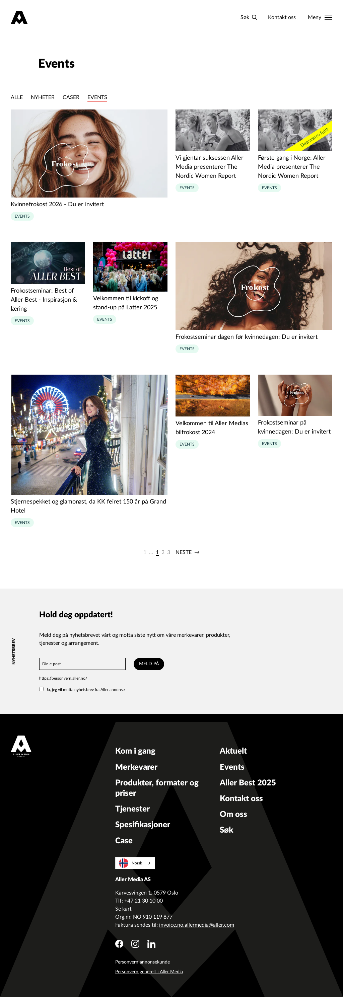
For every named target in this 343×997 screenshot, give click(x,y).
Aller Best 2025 (248, 783)
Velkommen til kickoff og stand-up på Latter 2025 (125, 303)
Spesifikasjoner (142, 825)
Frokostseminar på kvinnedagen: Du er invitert (294, 427)
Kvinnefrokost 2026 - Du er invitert (57, 205)
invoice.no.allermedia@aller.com (196, 925)
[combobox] (135, 863)
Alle (17, 97)
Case (124, 841)
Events (97, 97)
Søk (226, 830)
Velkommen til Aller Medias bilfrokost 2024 (212, 428)
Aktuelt (233, 751)
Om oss (233, 815)
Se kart (123, 909)
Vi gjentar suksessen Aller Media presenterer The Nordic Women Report (210, 167)
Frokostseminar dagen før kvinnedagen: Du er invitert (247, 337)
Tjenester (132, 809)
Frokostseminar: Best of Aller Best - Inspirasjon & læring (44, 300)
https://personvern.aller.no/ (63, 678)
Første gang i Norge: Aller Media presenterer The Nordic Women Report (292, 167)
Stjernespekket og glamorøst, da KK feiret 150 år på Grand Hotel (88, 506)
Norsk (130, 863)
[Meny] (320, 17)
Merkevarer (136, 767)
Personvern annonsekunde (142, 962)
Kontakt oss (282, 17)
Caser (71, 97)
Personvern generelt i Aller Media (149, 972)
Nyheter (43, 97)
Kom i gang (135, 751)
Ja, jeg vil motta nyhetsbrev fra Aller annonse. (82, 690)
